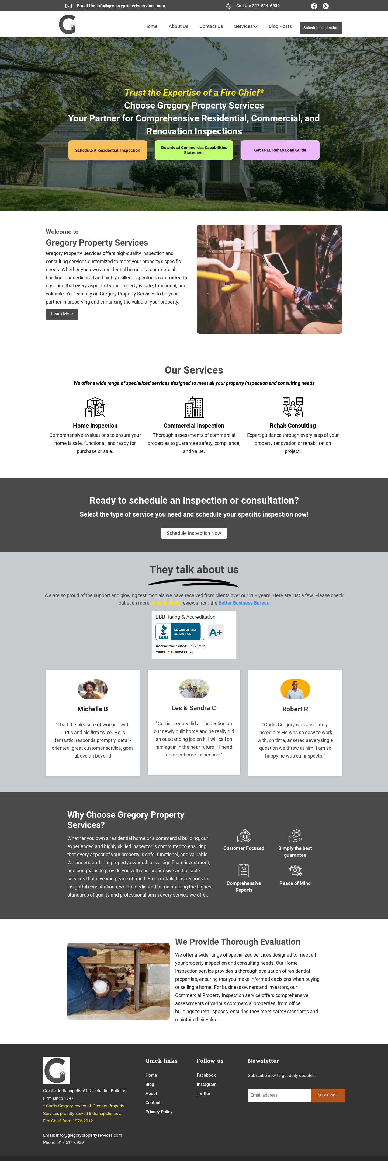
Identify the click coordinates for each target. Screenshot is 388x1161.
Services (246, 26)
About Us (178, 26)
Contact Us (211, 26)
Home (151, 26)
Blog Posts (280, 26)
